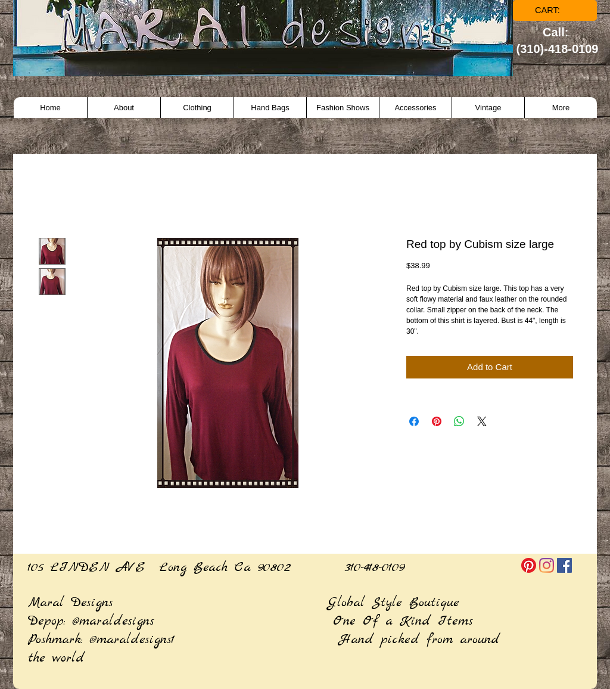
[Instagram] (546, 565)
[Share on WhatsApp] (459, 421)
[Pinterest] (528, 565)
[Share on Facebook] (414, 421)
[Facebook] (564, 565)
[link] (555, 10)
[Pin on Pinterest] (437, 421)
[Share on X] (482, 421)
